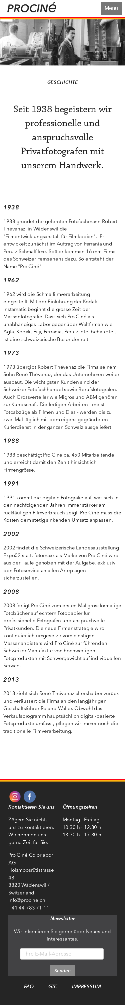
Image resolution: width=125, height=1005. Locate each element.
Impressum (86, 986)
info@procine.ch (26, 900)
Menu (111, 8)
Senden (62, 970)
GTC (53, 986)
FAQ (29, 986)
